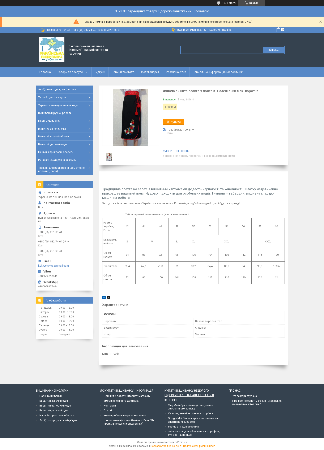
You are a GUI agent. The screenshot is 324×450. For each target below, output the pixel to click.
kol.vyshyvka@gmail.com (53, 265)
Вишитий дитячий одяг (52, 144)
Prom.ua (182, 442)
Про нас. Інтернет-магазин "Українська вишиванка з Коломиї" (257, 402)
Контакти (110, 405)
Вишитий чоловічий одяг (54, 136)
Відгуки (100, 72)
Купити (176, 122)
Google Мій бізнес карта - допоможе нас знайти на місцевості (193, 420)
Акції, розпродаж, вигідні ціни (57, 89)
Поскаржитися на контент (165, 446)
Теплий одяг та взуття (52, 97)
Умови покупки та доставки (121, 400)
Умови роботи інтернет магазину (125, 415)
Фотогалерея (150, 72)
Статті (108, 410)
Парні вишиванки (49, 120)
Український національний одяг (58, 105)
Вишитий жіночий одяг (52, 128)
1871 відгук (229, 2)
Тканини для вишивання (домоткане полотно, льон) (61, 169)
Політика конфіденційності (199, 446)
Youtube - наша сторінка (183, 426)
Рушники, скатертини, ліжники (57, 160)
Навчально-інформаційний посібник (218, 72)
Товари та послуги (70, 72)
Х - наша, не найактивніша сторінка (190, 413)
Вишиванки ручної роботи (55, 112)
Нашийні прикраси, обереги (55, 152)
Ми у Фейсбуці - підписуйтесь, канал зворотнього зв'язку (190, 407)
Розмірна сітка (176, 72)
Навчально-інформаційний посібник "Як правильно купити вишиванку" (129, 422)
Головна (45, 72)
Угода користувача (244, 395)
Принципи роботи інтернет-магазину (127, 395)
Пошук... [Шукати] (273, 49)
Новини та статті (123, 72)
